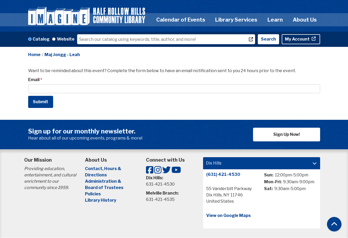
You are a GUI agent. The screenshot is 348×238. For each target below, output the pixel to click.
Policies (93, 193)
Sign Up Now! (286, 134)
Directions (96, 174)
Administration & (103, 181)
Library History (100, 200)
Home (34, 54)
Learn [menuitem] (275, 20)
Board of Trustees (104, 187)
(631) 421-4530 (223, 174)
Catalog (41, 39)
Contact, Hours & (103, 168)
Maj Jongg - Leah (62, 54)
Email (33, 79)
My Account (297, 39)
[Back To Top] (334, 224)
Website (65, 39)
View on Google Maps (228, 215)
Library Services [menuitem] (236, 20)
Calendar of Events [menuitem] (180, 20)
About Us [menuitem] (305, 20)
